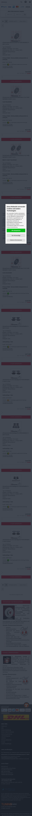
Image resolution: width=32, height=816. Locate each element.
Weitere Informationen (16, 240)
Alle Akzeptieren (16, 230)
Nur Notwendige (16, 235)
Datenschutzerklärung (12, 227)
